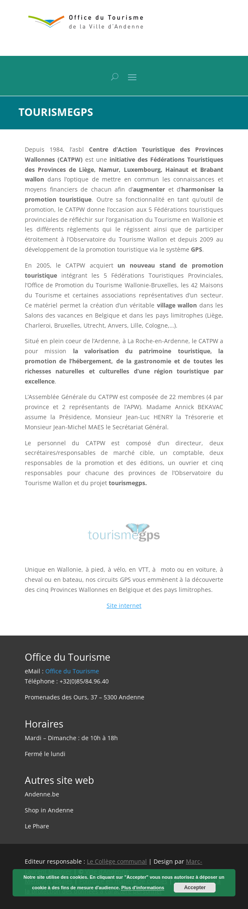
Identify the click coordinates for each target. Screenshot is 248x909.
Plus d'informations (142, 887)
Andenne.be (42, 794)
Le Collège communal (117, 861)
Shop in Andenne (49, 810)
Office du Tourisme (72, 671)
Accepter (195, 888)
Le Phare (37, 826)
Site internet (124, 606)
